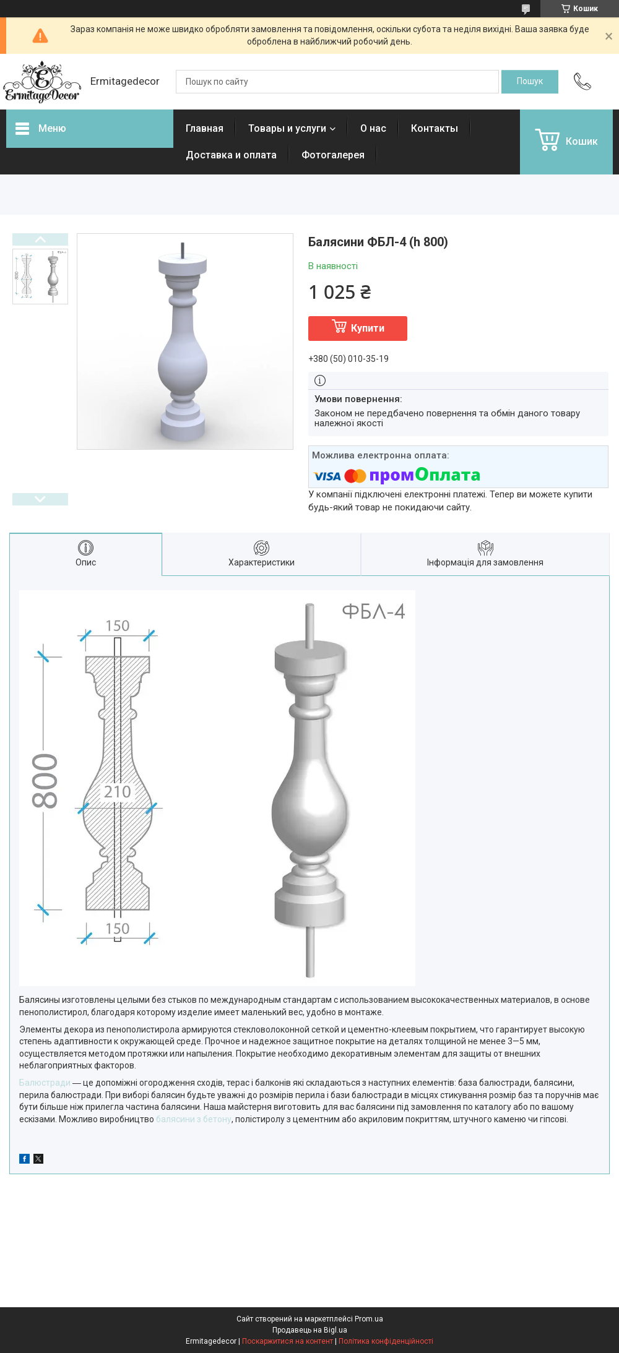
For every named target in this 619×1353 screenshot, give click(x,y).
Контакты (434, 128)
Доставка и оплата (231, 155)
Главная (204, 128)
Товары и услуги (287, 128)
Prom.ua (369, 1319)
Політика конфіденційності (386, 1341)
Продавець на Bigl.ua (309, 1330)
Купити (367, 328)
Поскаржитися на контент (287, 1341)
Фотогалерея (333, 155)
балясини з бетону (194, 1119)
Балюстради (45, 1083)
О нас (373, 128)
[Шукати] (529, 81)
